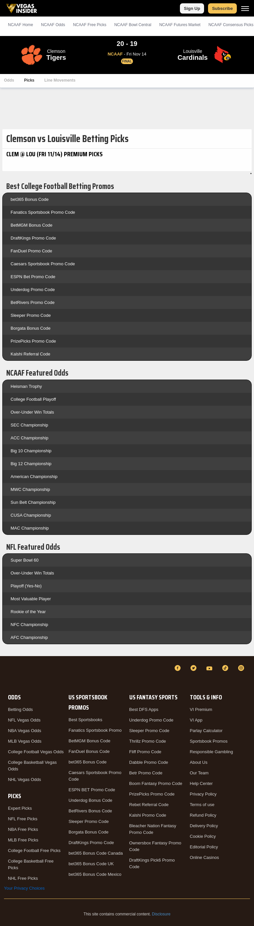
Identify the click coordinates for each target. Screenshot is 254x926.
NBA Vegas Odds (24, 730)
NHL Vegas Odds (24, 779)
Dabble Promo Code (148, 762)
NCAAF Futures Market (179, 24)
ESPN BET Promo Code (91, 789)
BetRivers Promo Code (33, 302)
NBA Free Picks (23, 829)
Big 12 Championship (31, 463)
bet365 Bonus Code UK (91, 863)
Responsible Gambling (211, 751)
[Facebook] (179, 668)
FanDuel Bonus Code (88, 751)
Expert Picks (20, 808)
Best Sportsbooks (85, 719)
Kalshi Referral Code (30, 354)
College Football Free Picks (34, 850)
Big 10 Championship (31, 450)
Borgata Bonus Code (31, 328)
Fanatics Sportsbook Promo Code (43, 212)
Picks (29, 80)
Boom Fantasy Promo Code (155, 783)
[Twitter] (194, 668)
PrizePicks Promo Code (33, 341)
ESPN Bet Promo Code (33, 276)
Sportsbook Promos (209, 741)
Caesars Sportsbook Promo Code (43, 263)
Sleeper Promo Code (31, 315)
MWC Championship (30, 489)
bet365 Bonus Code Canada (95, 853)
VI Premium (201, 709)
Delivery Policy (204, 825)
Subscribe (222, 8)
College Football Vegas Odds (36, 751)
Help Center (201, 783)
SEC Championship (29, 425)
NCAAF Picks (89, 24)
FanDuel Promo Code (31, 250)
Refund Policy (203, 815)
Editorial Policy (204, 846)
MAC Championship (30, 528)
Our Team (199, 772)
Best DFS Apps (143, 709)
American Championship (34, 476)
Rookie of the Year (28, 611)
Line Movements (59, 80)
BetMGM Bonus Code (31, 225)
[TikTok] (226, 668)
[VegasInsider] (8, 674)
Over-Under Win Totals (32, 412)
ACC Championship (29, 437)
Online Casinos (204, 857)
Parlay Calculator (206, 730)
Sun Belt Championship (33, 502)
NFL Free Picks (22, 818)
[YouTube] (210, 668)
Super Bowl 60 (25, 560)
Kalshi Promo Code (147, 815)
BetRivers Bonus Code (90, 810)
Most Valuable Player (31, 598)
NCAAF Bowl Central (132, 24)
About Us (198, 762)
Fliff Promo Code (145, 751)
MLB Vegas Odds (24, 741)
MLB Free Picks (23, 839)
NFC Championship (29, 624)
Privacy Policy (203, 794)
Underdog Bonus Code (90, 800)
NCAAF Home (20, 24)
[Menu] (245, 8)
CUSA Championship (31, 515)
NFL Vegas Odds (24, 720)
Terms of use (202, 804)
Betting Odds (20, 709)
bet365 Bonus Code (30, 199)
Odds (9, 80)
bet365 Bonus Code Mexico (94, 874)
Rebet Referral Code (149, 804)
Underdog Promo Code (33, 289)
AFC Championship (29, 637)
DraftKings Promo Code (33, 238)
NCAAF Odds (53, 24)
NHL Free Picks (23, 878)
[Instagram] (242, 668)
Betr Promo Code (145, 772)
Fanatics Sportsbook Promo (94, 730)
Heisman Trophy (26, 386)
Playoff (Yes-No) (26, 585)
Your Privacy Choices (24, 888)
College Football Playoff (33, 399)
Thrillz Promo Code (147, 741)
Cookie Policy (203, 836)
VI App (196, 720)
